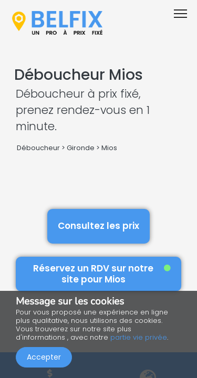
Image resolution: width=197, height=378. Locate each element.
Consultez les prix (98, 225)
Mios (109, 147)
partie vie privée (138, 337)
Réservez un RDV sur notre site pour (102, 274)
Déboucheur (38, 147)
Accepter (44, 357)
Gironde (81, 147)
